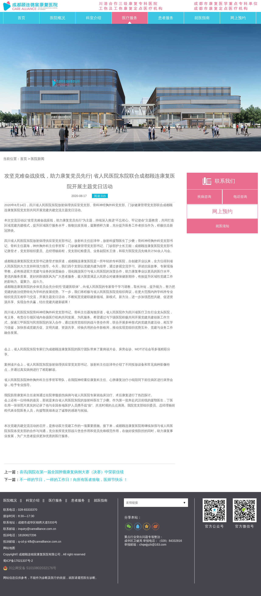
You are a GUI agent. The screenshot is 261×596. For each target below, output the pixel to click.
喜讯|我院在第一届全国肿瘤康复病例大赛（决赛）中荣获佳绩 (72, 472)
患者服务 (165, 18)
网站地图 (9, 548)
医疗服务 (129, 18)
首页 (21, 18)
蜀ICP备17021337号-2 (18, 560)
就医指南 (202, 18)
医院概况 (57, 18)
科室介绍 (93, 18)
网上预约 (238, 18)
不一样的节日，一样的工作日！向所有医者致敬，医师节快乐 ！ (74, 480)
